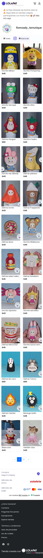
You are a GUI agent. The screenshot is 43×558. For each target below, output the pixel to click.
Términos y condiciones (11, 526)
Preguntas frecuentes (10, 512)
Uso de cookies (7, 533)
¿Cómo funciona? (8, 504)
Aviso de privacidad (9, 530)
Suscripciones (6, 516)
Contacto (5, 508)
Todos (7, 39)
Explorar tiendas (7, 519)
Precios (4, 537)
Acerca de (24, 39)
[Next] (28, 459)
